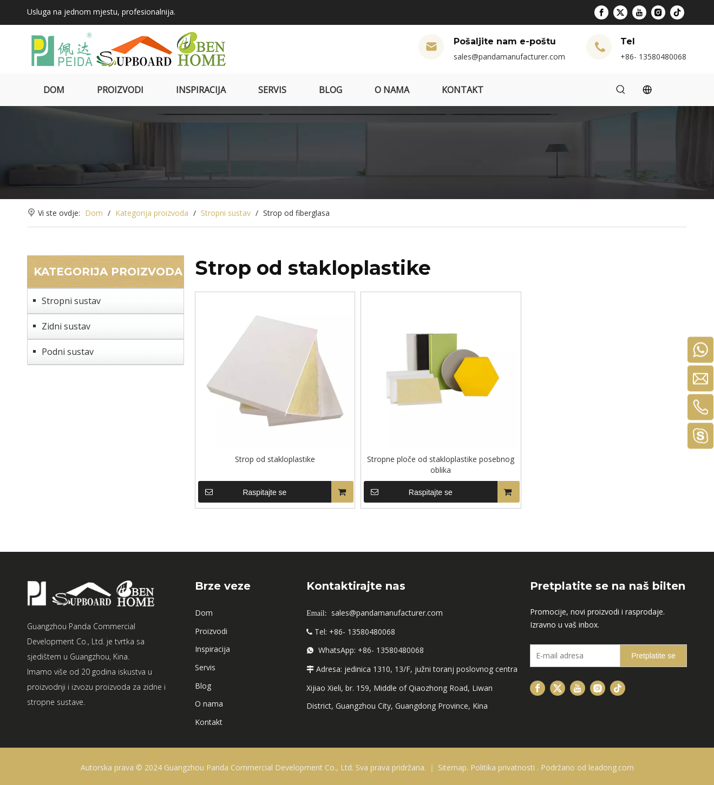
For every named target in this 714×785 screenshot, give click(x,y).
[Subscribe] (653, 655)
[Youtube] (639, 12)
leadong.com (611, 767)
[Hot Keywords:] (621, 90)
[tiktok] (677, 12)
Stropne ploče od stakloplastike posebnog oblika (440, 464)
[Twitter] (620, 12)
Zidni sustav (66, 326)
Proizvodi (211, 631)
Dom (204, 613)
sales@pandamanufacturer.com (509, 56)
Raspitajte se (242, 492)
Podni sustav (68, 352)
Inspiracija (212, 649)
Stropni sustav (71, 301)
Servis (205, 667)
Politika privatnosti (503, 767)
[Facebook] (601, 12)
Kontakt (208, 722)
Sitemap (452, 767)
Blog (203, 686)
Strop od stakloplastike (275, 459)
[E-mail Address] (572, 656)
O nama (209, 703)
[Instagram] (658, 12)
